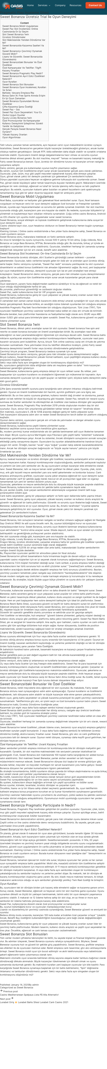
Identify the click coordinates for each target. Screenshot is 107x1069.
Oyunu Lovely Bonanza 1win (17, 117)
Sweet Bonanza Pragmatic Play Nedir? (22, 73)
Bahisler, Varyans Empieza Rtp (18, 92)
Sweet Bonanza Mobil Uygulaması (20, 26)
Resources (75, 5)
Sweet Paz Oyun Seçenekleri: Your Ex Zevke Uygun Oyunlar (22, 113)
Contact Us (95, 5)
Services (44, 5)
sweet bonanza (63, 217)
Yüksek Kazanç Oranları (14, 134)
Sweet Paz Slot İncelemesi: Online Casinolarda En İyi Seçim (20, 30)
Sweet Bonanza (25, 987)
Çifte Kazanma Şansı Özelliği (17, 106)
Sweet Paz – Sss (11, 109)
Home (30, 5)
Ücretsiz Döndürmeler (13, 37)
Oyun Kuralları (9, 81)
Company (60, 5)
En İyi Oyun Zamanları (13, 98)
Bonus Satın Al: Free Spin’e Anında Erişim (23, 95)
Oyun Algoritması (11, 137)
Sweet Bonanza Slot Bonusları (18, 84)
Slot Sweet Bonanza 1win (15, 34)
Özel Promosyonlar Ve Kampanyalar (21, 120)
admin (35, 984)
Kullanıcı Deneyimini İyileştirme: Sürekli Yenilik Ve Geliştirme (22, 125)
